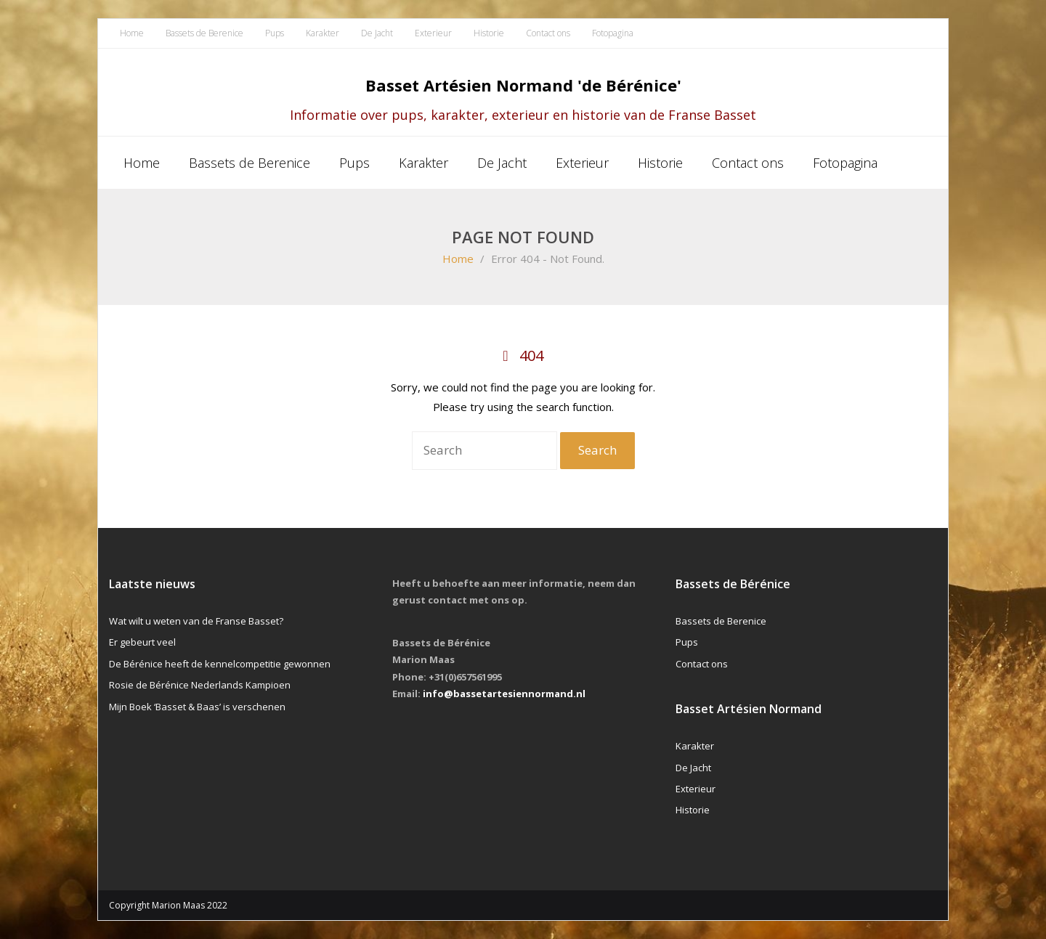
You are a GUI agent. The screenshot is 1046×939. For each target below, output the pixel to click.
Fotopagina (612, 33)
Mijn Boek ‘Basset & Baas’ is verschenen (197, 706)
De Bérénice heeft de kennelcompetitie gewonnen (220, 663)
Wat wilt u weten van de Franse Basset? (196, 620)
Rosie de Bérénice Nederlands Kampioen (200, 684)
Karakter (322, 33)
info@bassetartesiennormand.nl (504, 693)
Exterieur (433, 33)
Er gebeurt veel (142, 642)
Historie (489, 33)
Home (132, 33)
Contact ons (548, 33)
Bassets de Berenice (204, 33)
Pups (274, 33)
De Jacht (377, 33)
